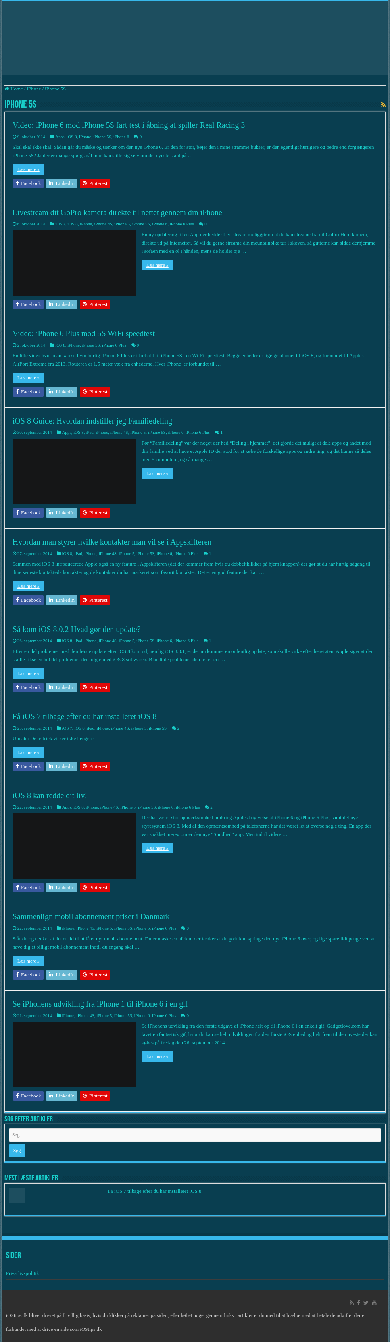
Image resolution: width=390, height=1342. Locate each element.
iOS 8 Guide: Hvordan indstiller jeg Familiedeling (92, 420)
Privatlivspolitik (23, 1273)
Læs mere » (28, 169)
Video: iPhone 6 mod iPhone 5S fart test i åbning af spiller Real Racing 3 (129, 125)
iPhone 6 (121, 136)
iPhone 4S (103, 223)
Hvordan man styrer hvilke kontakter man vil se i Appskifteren (112, 541)
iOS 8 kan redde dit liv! (50, 795)
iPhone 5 (122, 223)
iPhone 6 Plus (182, 223)
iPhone (34, 89)
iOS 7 (60, 223)
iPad (90, 432)
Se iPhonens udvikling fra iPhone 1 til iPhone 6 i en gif (100, 1003)
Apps (59, 136)
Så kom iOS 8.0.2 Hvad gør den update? (77, 629)
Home (13, 89)
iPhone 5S (102, 136)
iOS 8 (72, 136)
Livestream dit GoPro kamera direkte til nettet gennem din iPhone (117, 212)
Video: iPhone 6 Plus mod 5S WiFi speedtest (84, 333)
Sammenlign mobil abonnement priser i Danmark (91, 916)
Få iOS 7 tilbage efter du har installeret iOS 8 (85, 716)
